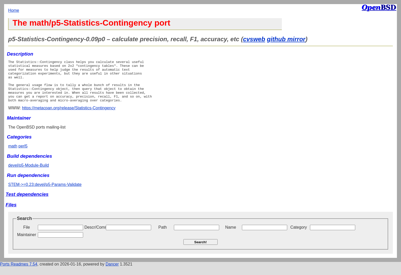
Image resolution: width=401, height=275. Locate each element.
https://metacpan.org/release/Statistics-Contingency (69, 116)
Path (162, 236)
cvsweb (254, 39)
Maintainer (26, 243)
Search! (200, 250)
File (26, 236)
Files (11, 213)
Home (13, 10)
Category (298, 236)
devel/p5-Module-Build (28, 174)
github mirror (286, 39)
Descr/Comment (94, 236)
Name (230, 236)
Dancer (112, 272)
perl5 (23, 154)
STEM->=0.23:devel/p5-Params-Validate (45, 193)
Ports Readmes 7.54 (18, 272)
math (12, 154)
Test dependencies (27, 202)
